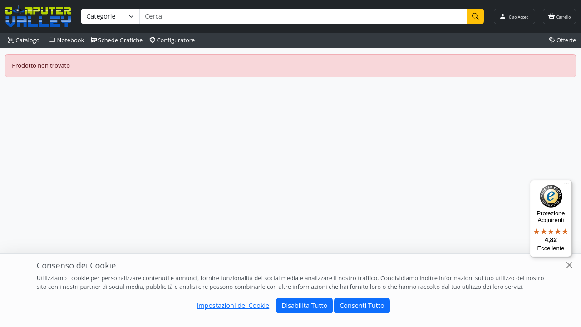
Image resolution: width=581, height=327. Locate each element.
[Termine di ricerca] (303, 16)
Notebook (66, 40)
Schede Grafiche (117, 40)
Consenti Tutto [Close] (362, 305)
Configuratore (172, 40)
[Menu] (566, 185)
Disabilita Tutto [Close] (304, 305)
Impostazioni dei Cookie (233, 305)
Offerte (562, 40)
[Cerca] (475, 16)
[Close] (569, 265)
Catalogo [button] (23, 40)
